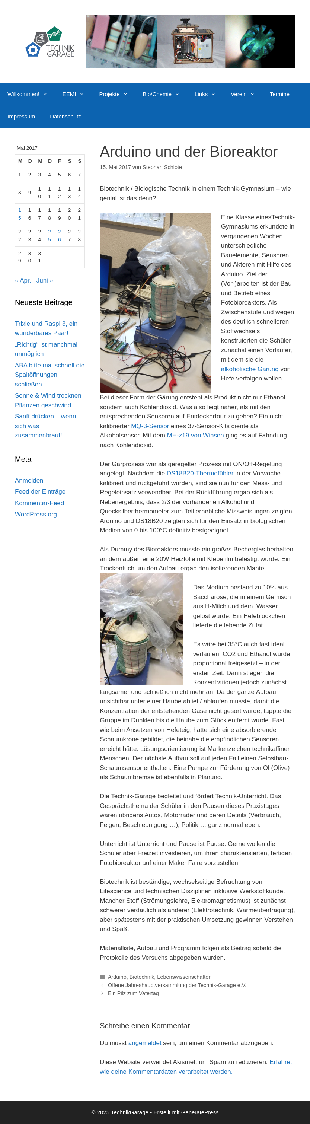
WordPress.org (36, 514)
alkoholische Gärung (250, 369)
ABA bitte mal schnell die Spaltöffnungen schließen (49, 375)
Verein (246, 94)
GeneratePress (200, 1112)
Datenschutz (65, 116)
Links (209, 94)
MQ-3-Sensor (150, 426)
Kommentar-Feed (39, 503)
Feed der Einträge (40, 491)
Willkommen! (31, 94)
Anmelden (29, 480)
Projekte (117, 94)
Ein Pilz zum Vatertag (133, 993)
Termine (280, 94)
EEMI (77, 94)
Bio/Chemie (165, 94)
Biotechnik (142, 977)
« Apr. (23, 280)
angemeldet (145, 1043)
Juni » (44, 280)
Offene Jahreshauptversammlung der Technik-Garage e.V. (177, 985)
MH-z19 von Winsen (195, 435)
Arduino (117, 977)
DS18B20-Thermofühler (200, 473)
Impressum (21, 116)
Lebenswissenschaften (184, 977)
